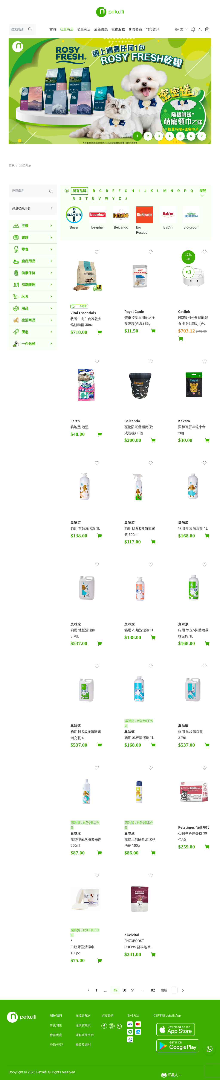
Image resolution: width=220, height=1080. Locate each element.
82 (153, 990)
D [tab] (107, 191)
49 (115, 990)
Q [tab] (192, 191)
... (105, 990)
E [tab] (113, 191)
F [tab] (120, 191)
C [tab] (100, 191)
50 (124, 990)
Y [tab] (113, 199)
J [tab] (145, 191)
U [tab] (93, 199)
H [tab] (132, 191)
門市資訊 (152, 29)
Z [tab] (120, 199)
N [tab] (172, 191)
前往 (164, 990)
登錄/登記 (56, 1044)
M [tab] (164, 191)
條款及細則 (83, 1044)
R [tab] (74, 199)
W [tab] (106, 199)
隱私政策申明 (85, 1035)
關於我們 (56, 1015)
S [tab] (80, 199)
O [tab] (178, 191)
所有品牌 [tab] (79, 191)
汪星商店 (66, 29)
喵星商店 (84, 29)
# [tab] (126, 199)
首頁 (52, 29)
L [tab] (158, 191)
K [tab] (152, 191)
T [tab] (87, 199)
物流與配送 (83, 1015)
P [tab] (185, 191)
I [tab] (139, 191)
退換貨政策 (83, 1025)
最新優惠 (101, 29)
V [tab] (100, 199)
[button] (181, 29)
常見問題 (56, 1025)
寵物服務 (118, 29)
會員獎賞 (135, 29)
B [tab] (94, 191)
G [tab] (126, 191)
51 (133, 990)
